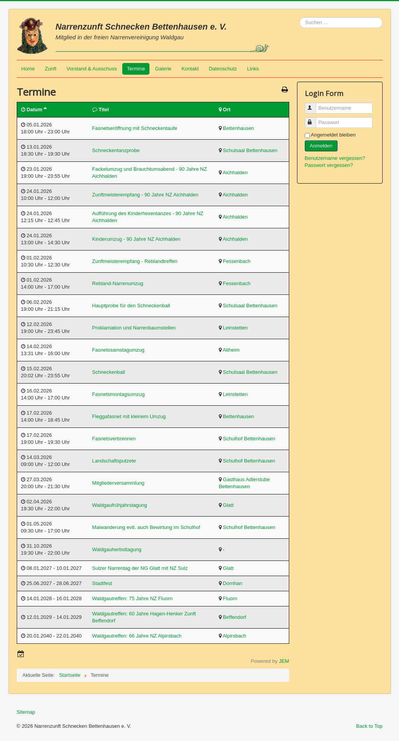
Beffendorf (234, 617)
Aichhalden (235, 172)
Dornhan (233, 583)
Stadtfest (102, 583)
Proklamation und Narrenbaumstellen (134, 328)
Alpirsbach (234, 636)
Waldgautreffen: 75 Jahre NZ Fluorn (132, 598)
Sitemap (26, 712)
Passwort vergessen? (329, 165)
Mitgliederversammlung (118, 483)
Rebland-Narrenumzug (118, 283)
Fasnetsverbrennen (114, 438)
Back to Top (369, 726)
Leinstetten (235, 328)
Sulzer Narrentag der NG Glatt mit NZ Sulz (140, 568)
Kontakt (190, 69)
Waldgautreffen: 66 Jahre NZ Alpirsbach (137, 636)
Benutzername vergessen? (335, 158)
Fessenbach (237, 261)
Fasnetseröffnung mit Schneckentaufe (135, 128)
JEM (284, 661)
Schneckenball (108, 372)
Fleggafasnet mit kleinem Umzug (129, 416)
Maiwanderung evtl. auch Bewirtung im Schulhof (146, 527)
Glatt (228, 505)
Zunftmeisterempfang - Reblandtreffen (135, 261)
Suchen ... (299, 17)
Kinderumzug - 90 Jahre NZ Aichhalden (136, 239)
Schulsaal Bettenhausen (250, 150)
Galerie (163, 69)
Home (28, 69)
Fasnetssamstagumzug (118, 350)
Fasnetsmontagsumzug (118, 394)
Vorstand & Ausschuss (92, 69)
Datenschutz (223, 69)
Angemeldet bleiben (333, 135)
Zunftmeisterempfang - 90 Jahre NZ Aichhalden (145, 195)
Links (253, 69)
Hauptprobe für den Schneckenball (131, 305)
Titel (103, 109)
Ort (227, 109)
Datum (36, 109)
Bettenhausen (238, 128)
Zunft (50, 69)
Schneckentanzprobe (116, 150)
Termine (136, 69)
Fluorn (230, 598)
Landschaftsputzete (114, 461)
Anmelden (321, 146)
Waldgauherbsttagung (117, 549)
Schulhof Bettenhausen (249, 438)
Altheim (231, 350)
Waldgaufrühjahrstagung (119, 505)
